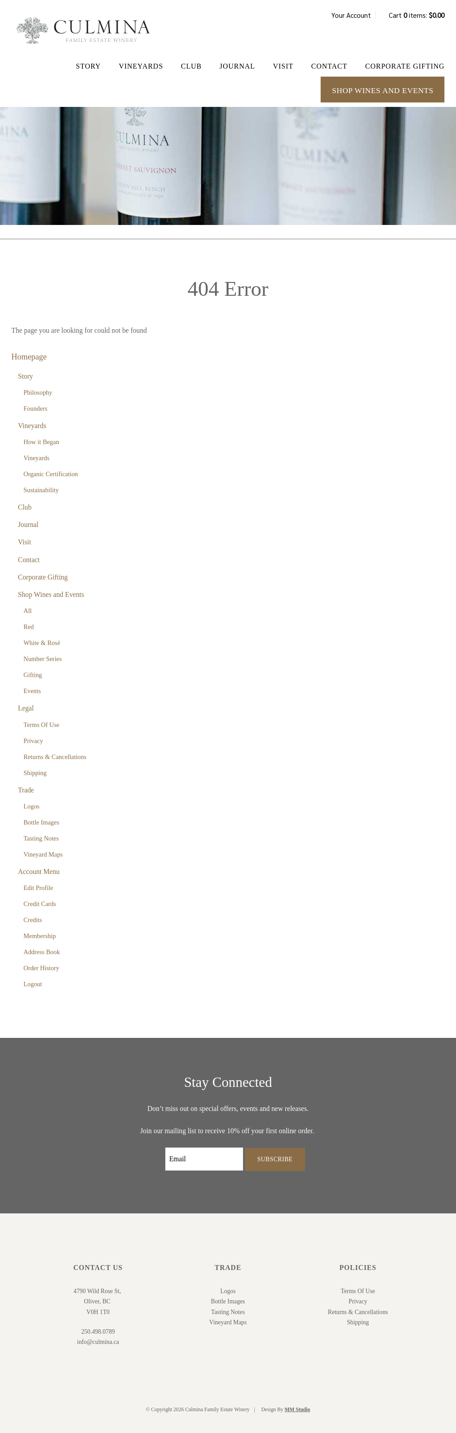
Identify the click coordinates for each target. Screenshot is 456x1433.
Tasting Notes (41, 838)
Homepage (29, 356)
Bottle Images (41, 822)
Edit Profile (38, 887)
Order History (41, 968)
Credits (33, 919)
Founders (36, 408)
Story (88, 66)
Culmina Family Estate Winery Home (83, 30)
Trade (26, 790)
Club (191, 66)
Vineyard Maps (43, 854)
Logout (33, 984)
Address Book (42, 951)
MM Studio (297, 1410)
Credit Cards (40, 903)
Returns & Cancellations (55, 756)
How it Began (41, 441)
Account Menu (39, 871)
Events (32, 690)
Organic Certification (51, 474)
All (28, 610)
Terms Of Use (41, 724)
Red (29, 626)
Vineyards (141, 66)
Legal (26, 708)
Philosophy (38, 392)
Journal (237, 66)
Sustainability (41, 490)
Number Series (43, 658)
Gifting (33, 674)
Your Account (351, 15)
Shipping (35, 772)
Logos (32, 806)
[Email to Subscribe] (204, 1159)
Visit (283, 66)
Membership (40, 935)
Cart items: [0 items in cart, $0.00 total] (416, 15)
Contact (329, 66)
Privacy (33, 740)
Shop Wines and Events (382, 90)
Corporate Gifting (404, 66)
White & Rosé (42, 642)
